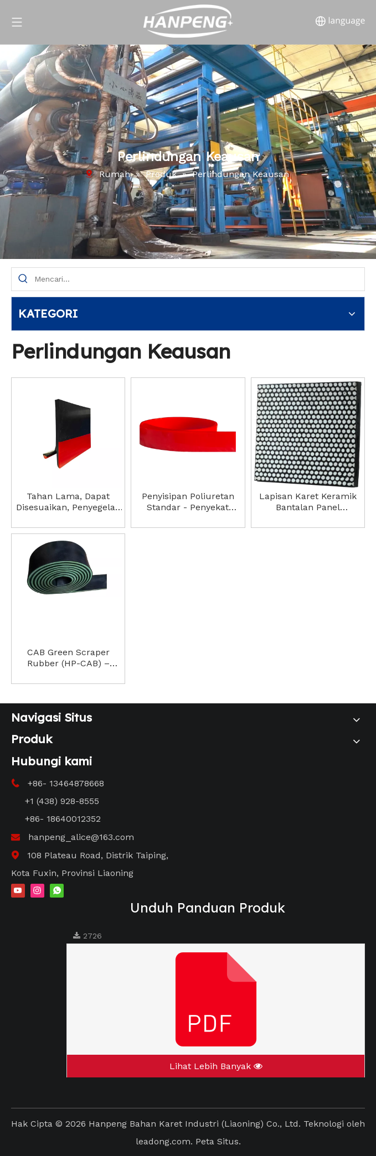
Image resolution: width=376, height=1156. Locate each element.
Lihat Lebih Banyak (215, 1066)
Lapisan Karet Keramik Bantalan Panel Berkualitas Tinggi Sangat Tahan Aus (308, 502)
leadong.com (163, 1141)
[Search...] (199, 279)
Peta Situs (217, 1141)
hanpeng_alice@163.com (81, 837)
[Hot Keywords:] (23, 279)
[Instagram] (37, 890)
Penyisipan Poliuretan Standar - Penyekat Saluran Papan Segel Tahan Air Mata (188, 502)
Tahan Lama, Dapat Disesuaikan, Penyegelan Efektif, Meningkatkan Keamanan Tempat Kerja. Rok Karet (68, 502)
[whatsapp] (57, 890)
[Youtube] (18, 890)
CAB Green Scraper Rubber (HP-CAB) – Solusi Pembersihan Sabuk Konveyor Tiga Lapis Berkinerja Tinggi (68, 658)
